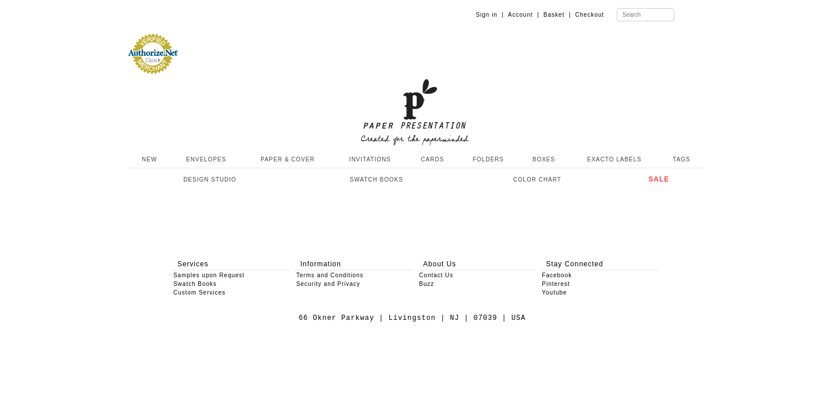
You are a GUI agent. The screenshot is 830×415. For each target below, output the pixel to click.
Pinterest (555, 284)
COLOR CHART (537, 179)
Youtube (554, 292)
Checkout (589, 15)
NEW (148, 159)
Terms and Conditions (330, 275)
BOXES (544, 159)
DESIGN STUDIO (209, 179)
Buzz (426, 284)
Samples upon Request (209, 275)
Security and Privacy (328, 284)
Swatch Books (195, 284)
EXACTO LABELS (614, 159)
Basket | (557, 15)
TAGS (681, 159)
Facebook (557, 275)
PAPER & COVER (288, 159)
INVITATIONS (370, 159)
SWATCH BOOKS (376, 179)
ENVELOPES (206, 159)
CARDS (432, 159)
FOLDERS (488, 159)
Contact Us (436, 275)
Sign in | (490, 15)
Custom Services (199, 292)
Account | (523, 15)
